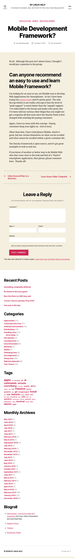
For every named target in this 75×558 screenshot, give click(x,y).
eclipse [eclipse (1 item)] (6, 390)
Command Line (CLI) (12, 325)
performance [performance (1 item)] (16, 400)
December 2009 (11, 500)
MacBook (8, 348)
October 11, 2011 (40, 44)
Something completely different (17, 288)
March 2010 (9, 491)
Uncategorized (10, 357)
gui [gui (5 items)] (16, 393)
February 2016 (10, 438)
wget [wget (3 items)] (14, 405)
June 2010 (8, 485)
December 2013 (10, 453)
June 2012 (8, 461)
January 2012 (10, 467)
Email (40, 227)
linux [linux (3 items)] (27, 396)
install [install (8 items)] (33, 392)
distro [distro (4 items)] (33, 387)
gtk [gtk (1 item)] (13, 393)
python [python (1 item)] (33, 400)
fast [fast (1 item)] (10, 390)
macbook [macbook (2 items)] (13, 398)
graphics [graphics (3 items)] (7, 393)
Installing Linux (10, 334)
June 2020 (8, 423)
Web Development (48, 21)
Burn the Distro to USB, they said (17, 297)
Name (12, 227)
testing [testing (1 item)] (27, 403)
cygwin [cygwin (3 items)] (27, 387)
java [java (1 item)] (5, 396)
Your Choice (9, 365)
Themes (10, 529)
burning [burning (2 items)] (17, 381)
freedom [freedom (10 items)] (20, 389)
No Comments (57, 44)
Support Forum (13, 525)
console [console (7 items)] (22, 384)
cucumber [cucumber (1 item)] (20, 387)
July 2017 (8, 432)
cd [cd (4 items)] (22, 381)
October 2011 (9, 470)
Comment (13, 208)
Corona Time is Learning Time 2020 (19, 302)
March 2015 (9, 441)
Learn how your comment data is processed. (52, 260)
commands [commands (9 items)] (10, 384)
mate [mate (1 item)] (19, 398)
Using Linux (9, 360)
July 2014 (8, 447)
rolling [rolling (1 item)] (13, 403)
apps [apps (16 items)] (7, 381)
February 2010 (10, 494)
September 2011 (11, 473)
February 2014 (10, 450)
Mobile (36, 21)
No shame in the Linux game (15, 293)
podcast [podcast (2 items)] (28, 400)
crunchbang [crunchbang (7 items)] (10, 387)
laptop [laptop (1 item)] (22, 396)
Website (12, 237)
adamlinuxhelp (23, 44)
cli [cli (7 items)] (25, 381)
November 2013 (10, 456)
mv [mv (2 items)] (27, 398)
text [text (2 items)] (31, 403)
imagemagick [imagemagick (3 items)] (23, 393)
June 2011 (8, 476)
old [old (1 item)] (30, 398)
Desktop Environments (13, 328)
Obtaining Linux (10, 354)
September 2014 (11, 444)
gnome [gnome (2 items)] (28, 390)
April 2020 (8, 426)
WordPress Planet (14, 534)
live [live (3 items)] (31, 396)
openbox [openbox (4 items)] (8, 400)
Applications (25, 21)
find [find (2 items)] (13, 390)
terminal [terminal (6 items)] (20, 402)
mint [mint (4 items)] (23, 398)
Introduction (9, 339)
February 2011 (10, 482)
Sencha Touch (26, 100)
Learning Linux (10, 342)
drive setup (11, 336)
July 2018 (8, 429)
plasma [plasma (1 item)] (22, 400)
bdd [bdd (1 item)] (13, 381)
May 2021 (8, 421)
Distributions (9, 331)
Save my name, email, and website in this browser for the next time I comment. (36, 247)
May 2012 (8, 464)
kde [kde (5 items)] (8, 395)
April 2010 (8, 488)
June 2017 (8, 435)
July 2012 (8, 459)
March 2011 (9, 479)
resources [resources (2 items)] (7, 403)
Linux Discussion (11, 345)
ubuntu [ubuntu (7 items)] (7, 405)
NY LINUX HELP (37, 5)
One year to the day (12, 307)
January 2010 (10, 497)
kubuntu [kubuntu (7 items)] (15, 395)
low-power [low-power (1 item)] (7, 398)
